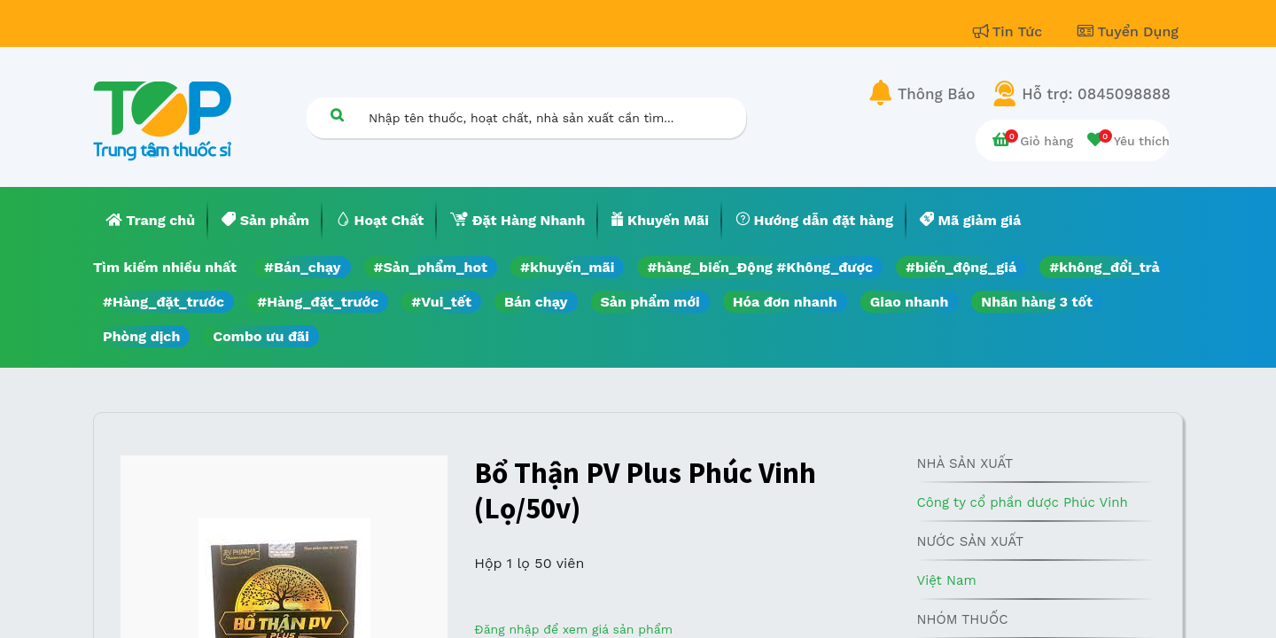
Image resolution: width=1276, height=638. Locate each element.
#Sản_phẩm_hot (430, 267)
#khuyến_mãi (567, 267)
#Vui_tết (441, 301)
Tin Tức (1010, 31)
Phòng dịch (141, 336)
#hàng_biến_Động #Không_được (760, 267)
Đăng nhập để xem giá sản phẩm (573, 629)
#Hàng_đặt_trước (163, 301)
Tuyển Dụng (1128, 31)
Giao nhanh (909, 301)
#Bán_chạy (302, 267)
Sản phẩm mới (650, 301)
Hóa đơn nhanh (785, 301)
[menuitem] (150, 220)
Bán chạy (535, 301)
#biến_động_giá (961, 267)
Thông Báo (936, 94)
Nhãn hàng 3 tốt (1037, 301)
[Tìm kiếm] (337, 114)
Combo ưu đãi (261, 336)
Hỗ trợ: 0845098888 (1096, 94)
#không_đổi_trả (1104, 267)
